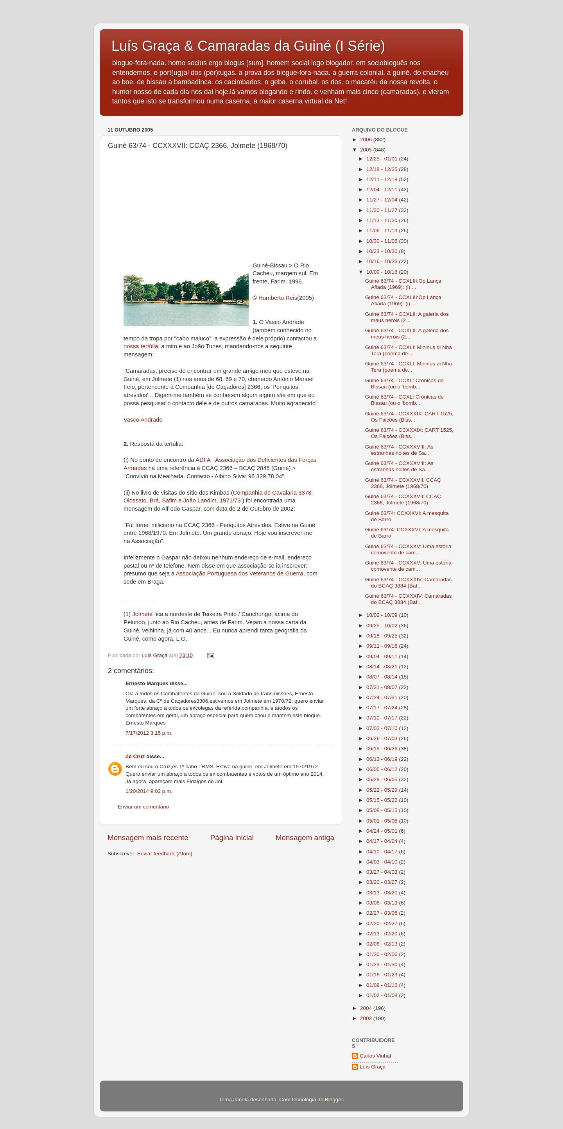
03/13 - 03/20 (382, 893)
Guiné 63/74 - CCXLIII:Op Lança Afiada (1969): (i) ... (403, 284)
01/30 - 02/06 (382, 954)
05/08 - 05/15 (382, 810)
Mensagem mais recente (148, 837)
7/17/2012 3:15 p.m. (149, 733)
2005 (366, 150)
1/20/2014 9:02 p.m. (149, 791)
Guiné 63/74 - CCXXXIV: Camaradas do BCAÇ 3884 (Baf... (408, 583)
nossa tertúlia (141, 346)
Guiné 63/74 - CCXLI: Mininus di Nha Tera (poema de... (408, 350)
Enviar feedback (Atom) (164, 854)
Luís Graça (372, 1067)
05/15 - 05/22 (382, 800)
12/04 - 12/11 (382, 189)
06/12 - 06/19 (382, 759)
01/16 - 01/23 (382, 975)
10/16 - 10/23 (382, 261)
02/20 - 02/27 (382, 923)
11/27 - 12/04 (382, 200)
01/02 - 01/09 (382, 995)
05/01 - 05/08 (382, 821)
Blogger (334, 1099)
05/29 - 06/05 (382, 779)
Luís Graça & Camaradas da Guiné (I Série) (248, 46)
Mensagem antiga (305, 837)
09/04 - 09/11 (382, 656)
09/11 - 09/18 (382, 646)
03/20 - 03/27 (382, 882)
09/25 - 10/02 (382, 626)
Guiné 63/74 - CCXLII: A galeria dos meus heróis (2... (407, 317)
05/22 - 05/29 (382, 790)
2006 (366, 139)
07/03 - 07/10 (382, 728)
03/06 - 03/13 (382, 903)
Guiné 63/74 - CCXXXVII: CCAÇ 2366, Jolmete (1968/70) (403, 483)
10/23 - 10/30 (382, 251)
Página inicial (232, 837)
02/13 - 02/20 (382, 934)
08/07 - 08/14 (382, 677)
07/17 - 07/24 (382, 708)
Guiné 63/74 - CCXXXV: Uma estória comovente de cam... (408, 549)
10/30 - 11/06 (382, 241)
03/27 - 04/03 (382, 872)
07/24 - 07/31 (382, 697)
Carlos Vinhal (375, 1056)
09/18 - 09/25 (382, 636)
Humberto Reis (277, 298)
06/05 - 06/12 (382, 769)
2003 (366, 1018)
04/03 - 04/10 (382, 862)
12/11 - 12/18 (382, 179)
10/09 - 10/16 (382, 272)
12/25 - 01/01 (382, 159)
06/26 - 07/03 (382, 738)
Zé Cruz (135, 756)
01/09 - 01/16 (382, 985)
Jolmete (141, 614)
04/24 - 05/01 (382, 831)
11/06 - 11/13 (382, 230)
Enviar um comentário (143, 807)
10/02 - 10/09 (382, 615)
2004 (366, 1008)
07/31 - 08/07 (382, 687)
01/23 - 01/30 (382, 964)
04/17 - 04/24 (382, 841)
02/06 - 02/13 (382, 944)
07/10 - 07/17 (382, 718)
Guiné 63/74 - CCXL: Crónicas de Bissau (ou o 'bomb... (404, 384)
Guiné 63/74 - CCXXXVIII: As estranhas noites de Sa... (399, 450)
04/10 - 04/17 (382, 852)
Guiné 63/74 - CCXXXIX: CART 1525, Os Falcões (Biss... (409, 417)
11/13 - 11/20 (382, 220)
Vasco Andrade (143, 420)
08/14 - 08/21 (382, 667)
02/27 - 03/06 (382, 913)
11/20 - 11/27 (382, 210)
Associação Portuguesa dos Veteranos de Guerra (239, 573)
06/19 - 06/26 (382, 748)
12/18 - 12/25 (382, 169)
